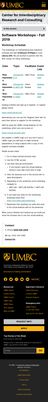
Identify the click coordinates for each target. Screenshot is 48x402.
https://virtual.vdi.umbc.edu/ (13, 133)
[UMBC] (11, 4)
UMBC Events (9, 297)
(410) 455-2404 (21, 230)
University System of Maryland (28, 365)
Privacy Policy (24, 380)
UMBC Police (31, 307)
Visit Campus (8, 308)
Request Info (24, 321)
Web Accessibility (24, 389)
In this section (24, 28)
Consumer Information (24, 394)
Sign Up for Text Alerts (34, 313)
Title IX (24, 385)
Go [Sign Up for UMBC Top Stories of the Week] (40, 350)
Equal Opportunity (24, 375)
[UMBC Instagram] (16, 279)
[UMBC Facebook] (5, 279)
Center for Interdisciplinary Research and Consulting (24, 17)
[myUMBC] (35, 279)
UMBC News (8, 304)
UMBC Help (8, 301)
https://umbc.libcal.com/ (12, 112)
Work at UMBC (9, 311)
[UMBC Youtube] (22, 279)
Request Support (32, 297)
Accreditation (24, 370)
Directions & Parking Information (17, 271)
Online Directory (32, 290)
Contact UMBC (31, 294)
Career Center (9, 294)
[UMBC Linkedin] (27, 279)
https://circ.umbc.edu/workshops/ (21, 200)
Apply (24, 328)
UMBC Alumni (9, 290)
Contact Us (10, 239)
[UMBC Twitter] (11, 279)
